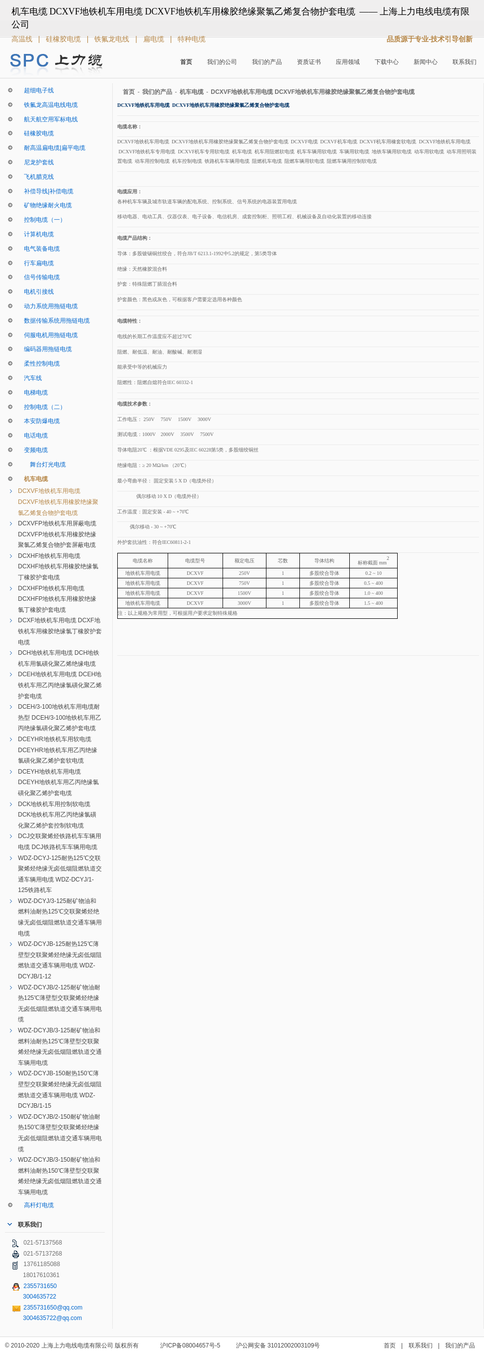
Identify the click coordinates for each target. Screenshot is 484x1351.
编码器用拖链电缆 (45, 349)
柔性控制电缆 (39, 363)
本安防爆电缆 (39, 421)
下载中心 (387, 61)
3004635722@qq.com (52, 1318)
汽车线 (30, 378)
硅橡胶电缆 (64, 39)
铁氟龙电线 (112, 39)
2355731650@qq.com (52, 1307)
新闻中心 (426, 61)
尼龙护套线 (36, 162)
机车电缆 (33, 478)
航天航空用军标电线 (48, 119)
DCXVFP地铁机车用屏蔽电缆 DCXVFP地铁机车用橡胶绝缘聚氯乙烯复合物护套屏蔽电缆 (57, 534)
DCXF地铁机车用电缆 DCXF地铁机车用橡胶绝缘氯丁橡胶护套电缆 (60, 631)
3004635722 (39, 1296)
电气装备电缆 (39, 248)
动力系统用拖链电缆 (48, 306)
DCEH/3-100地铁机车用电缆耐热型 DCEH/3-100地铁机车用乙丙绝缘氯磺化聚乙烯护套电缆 (59, 717)
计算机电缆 (36, 234)
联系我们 (465, 61)
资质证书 (309, 61)
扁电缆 (154, 39)
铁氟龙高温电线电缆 (48, 104)
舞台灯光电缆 (42, 464)
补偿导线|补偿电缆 (45, 191)
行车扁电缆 (36, 263)
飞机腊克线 (36, 176)
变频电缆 (33, 450)
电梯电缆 (33, 392)
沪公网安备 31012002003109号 (278, 1345)
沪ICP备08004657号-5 (190, 1345)
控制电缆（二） (42, 407)
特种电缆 (192, 39)
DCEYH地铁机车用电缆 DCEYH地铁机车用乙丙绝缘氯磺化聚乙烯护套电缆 (58, 782)
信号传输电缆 (39, 277)
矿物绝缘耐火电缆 (45, 205)
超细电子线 (36, 90)
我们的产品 (267, 61)
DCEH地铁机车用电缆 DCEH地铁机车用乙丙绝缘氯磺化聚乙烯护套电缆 (60, 685)
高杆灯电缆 (36, 1205)
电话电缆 (33, 435)
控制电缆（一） (42, 219)
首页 (186, 61)
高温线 (22, 39)
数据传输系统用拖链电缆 (54, 320)
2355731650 (40, 1286)
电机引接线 (36, 291)
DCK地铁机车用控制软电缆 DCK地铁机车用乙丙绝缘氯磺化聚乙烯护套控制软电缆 (57, 815)
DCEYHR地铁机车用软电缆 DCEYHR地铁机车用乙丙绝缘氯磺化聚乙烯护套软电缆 (57, 750)
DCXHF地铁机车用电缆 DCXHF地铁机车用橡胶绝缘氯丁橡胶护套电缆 (58, 566)
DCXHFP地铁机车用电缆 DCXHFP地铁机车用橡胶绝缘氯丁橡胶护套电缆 (57, 599)
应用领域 (348, 61)
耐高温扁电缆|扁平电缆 (51, 147)
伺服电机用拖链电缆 (48, 335)
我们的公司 (222, 61)
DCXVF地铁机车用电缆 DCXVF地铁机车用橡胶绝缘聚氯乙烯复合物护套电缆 (58, 501)
